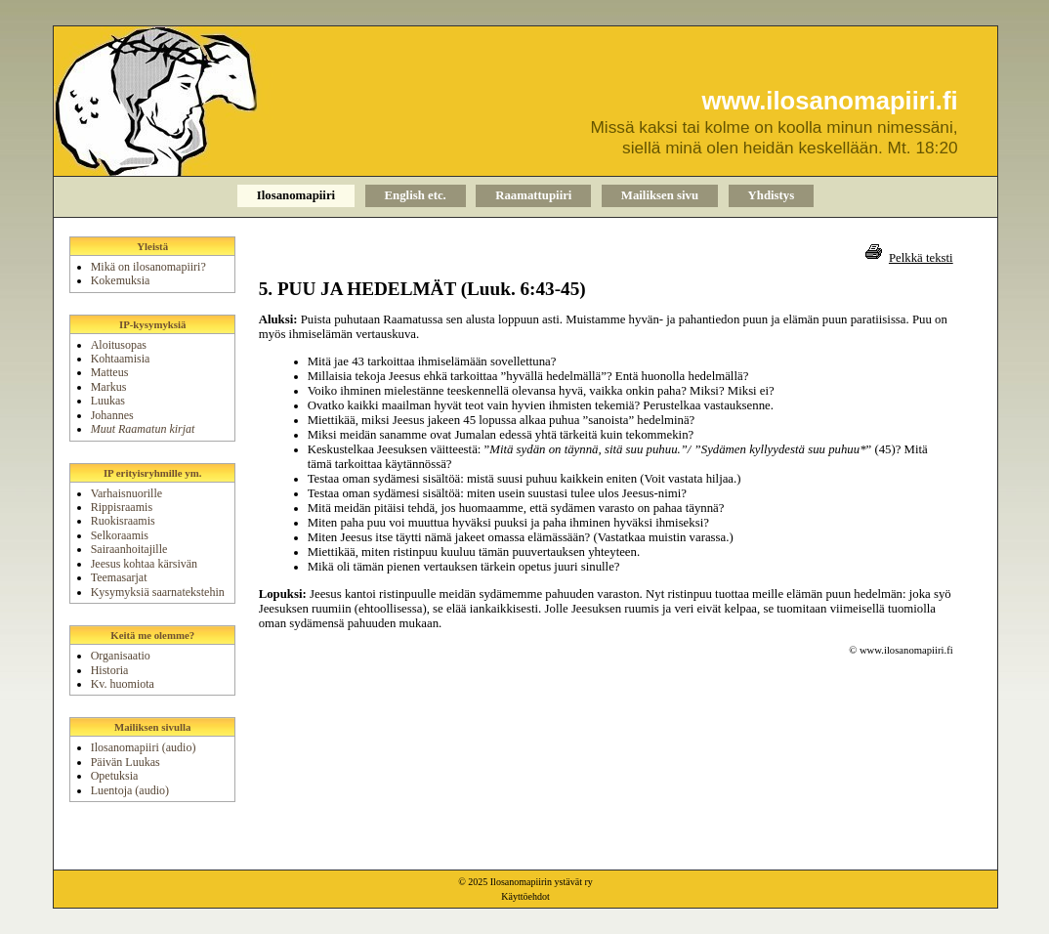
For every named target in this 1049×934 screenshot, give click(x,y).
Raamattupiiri (533, 195)
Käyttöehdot (525, 896)
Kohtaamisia (120, 358)
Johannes (112, 415)
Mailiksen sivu (659, 195)
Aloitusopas (119, 345)
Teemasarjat (119, 577)
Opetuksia (115, 776)
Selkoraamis (119, 535)
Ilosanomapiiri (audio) (143, 747)
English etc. (415, 195)
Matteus (110, 372)
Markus (109, 387)
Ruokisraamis (123, 521)
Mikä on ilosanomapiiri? (148, 267)
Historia (110, 670)
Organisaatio (120, 655)
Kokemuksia (120, 280)
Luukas (108, 400)
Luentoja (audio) (130, 790)
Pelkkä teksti (921, 258)
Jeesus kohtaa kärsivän (144, 564)
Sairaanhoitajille (129, 549)
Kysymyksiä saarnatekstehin (158, 592)
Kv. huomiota (122, 684)
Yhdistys (771, 195)
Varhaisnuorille (126, 493)
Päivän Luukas (125, 762)
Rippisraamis (121, 507)
